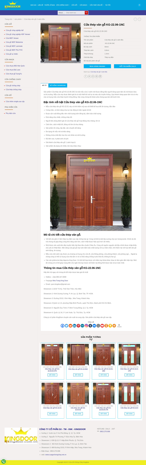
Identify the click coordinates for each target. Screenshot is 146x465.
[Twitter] (66, 325)
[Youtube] (102, 325)
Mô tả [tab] (44, 85)
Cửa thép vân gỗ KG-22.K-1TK (129, 370)
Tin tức (108, 5)
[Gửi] (86, 13)
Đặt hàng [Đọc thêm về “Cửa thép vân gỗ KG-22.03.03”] (78, 413)
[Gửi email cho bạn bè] (93, 76)
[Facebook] (62, 325)
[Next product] (135, 19)
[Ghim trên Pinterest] (96, 76)
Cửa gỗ (75, 5)
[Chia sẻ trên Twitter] (89, 76)
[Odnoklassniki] (106, 325)
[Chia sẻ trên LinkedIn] (100, 76)
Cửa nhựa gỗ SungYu (14, 74)
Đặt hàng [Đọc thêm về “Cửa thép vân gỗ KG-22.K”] (129, 413)
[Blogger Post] (98, 325)
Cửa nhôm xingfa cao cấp (15, 101)
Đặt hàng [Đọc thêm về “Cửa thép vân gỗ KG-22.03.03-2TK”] (52, 374)
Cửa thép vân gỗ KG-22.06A (78, 369)
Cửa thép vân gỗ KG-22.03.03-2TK (52, 370)
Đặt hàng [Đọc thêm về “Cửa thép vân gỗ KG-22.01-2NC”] (104, 374)
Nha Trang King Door (60, 280)
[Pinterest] (78, 325)
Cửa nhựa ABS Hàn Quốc (15, 66)
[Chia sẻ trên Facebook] (85, 76)
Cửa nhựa (84, 5)
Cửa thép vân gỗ (97, 5)
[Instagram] (86, 325)
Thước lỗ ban (49, 5)
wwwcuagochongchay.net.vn (55, 455)
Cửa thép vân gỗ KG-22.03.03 (78, 409)
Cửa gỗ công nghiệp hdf (14, 30)
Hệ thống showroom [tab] (58, 85)
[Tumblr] (90, 325)
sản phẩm (18, 19)
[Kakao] (110, 325)
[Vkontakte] (94, 325)
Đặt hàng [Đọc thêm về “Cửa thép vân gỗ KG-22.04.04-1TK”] (104, 413)
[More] (114, 325)
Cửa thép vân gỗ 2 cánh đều (34, 19)
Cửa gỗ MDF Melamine (14, 42)
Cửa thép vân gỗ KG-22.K (129, 408)
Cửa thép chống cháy (13, 89)
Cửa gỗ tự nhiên (12, 54)
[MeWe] (82, 325)
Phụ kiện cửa (11, 113)
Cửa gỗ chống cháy (13, 85)
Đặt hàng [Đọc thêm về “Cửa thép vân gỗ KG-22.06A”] (78, 374)
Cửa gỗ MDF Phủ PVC (14, 50)
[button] (139, 5)
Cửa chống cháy (63, 5)
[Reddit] (70, 325)
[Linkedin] (74, 325)
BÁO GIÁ (33, 5)
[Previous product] (139, 19)
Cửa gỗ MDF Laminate (14, 46)
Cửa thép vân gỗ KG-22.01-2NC (103, 370)
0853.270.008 (105, 431)
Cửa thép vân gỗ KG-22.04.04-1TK (103, 409)
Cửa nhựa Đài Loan (13, 70)
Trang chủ (8, 19)
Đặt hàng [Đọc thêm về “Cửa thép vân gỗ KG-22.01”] (52, 413)
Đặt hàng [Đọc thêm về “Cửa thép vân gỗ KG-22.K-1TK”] (129, 374)
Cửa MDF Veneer (12, 38)
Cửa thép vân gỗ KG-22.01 (52, 408)
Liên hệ (40, 5)
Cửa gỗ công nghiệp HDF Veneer (18, 34)
